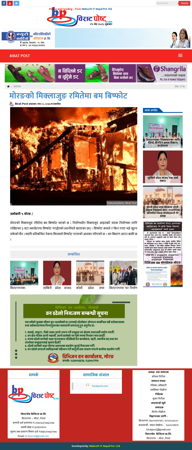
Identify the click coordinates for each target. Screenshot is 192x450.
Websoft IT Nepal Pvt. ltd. (97, 9)
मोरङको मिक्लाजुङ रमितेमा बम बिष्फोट (68, 96)
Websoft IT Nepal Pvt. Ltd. (104, 446)
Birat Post (20, 56)
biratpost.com (100, 386)
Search (184, 3)
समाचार (17, 86)
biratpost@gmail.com (37, 436)
